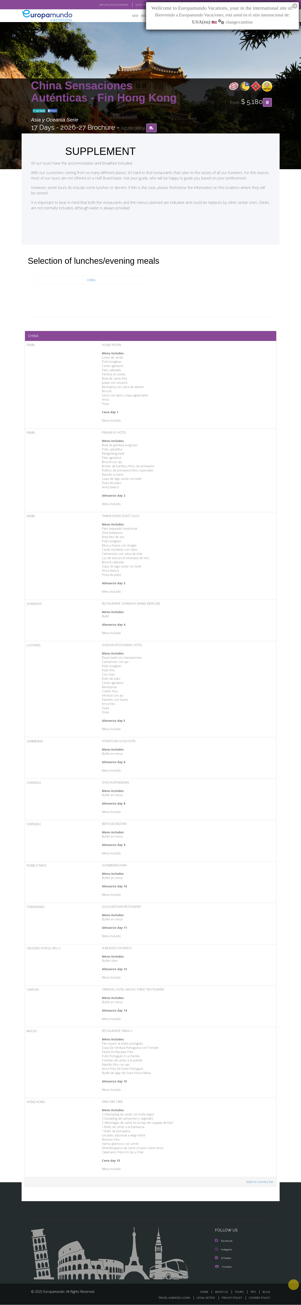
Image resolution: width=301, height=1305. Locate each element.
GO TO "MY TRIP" (137, 5)
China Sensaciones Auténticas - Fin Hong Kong (104, 91)
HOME (206, 1292)
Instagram (224, 1250)
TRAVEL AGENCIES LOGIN (170, 1298)
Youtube (223, 1266)
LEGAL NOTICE (203, 1298)
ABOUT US (222, 1292)
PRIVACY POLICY (230, 1298)
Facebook (224, 1241)
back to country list (259, 1182)
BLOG (266, 1292)
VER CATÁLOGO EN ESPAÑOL (104, 5)
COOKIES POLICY (258, 1298)
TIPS (254, 1292)
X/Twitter (223, 1258)
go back (39, 111)
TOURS (240, 1292)
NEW (131, 15)
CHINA (91, 280)
